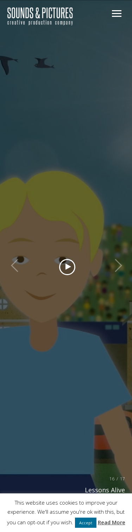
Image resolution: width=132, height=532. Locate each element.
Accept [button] (85, 522)
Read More (111, 522)
